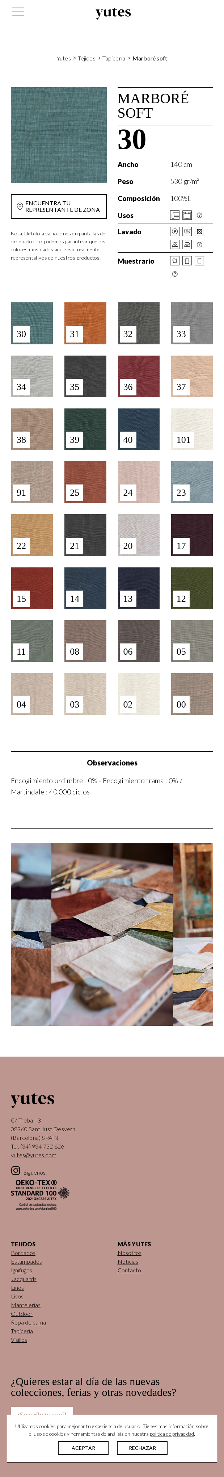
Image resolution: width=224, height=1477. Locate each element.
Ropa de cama (28, 1322)
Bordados (23, 1252)
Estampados (26, 1261)
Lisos (17, 1296)
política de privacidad (172, 1434)
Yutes (113, 14)
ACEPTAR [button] (83, 1448)
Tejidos (86, 58)
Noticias (128, 1261)
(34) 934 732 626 (42, 1146)
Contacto (129, 1270)
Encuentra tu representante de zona (62, 206)
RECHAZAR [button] (142, 1448)
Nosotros (129, 1252)
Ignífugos (21, 1270)
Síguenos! (36, 1172)
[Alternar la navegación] (17, 13)
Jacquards (24, 1278)
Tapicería (113, 58)
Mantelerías (26, 1304)
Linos (17, 1287)
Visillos (19, 1339)
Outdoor (22, 1313)
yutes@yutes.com (33, 1154)
